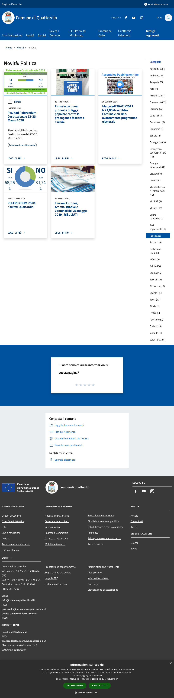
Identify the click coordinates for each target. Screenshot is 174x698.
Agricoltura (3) (157, 69)
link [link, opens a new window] (117, 679)
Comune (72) (156, 109)
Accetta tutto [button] (75, 685)
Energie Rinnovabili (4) (157, 165)
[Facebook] (124, 17)
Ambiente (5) (156, 75)
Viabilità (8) (156, 333)
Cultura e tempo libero (57, 521)
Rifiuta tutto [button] (99, 685)
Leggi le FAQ (51, 578)
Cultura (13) (156, 115)
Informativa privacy (98, 578)
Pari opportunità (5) (158, 227)
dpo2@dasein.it (18, 632)
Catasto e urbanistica (56, 538)
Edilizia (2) (155, 135)
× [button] (170, 663)
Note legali (93, 584)
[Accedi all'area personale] (156, 4)
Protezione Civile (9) (155, 251)
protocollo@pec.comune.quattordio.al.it (24, 609)
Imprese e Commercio (56, 533)
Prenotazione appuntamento (60, 567)
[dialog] (87, 679)
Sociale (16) (156, 293)
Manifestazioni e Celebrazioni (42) (157, 191)
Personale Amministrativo (16, 544)
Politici (5, 538)
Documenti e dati (11, 550)
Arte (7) (154, 89)
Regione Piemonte (12, 4)
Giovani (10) (156, 174)
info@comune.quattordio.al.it (18, 600)
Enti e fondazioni (11, 533)
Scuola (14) (155, 273)
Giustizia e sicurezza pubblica (103, 521)
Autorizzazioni (95, 544)
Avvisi (134, 527)
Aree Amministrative (13, 521)
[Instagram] (140, 17)
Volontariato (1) (158, 339)
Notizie (14, 101)
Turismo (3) (155, 326)
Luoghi (134, 543)
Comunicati (137, 521)
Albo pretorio (95, 572)
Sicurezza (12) (157, 286)
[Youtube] (132, 17)
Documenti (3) (157, 122)
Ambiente (93, 533)
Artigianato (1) (157, 95)
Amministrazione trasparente (103, 567)
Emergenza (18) (158, 142)
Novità (20, 47)
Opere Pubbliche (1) (156, 216)
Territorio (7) (156, 319)
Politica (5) (155, 236)
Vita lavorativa (53, 527)
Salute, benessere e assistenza (104, 538)
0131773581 (28, 584)
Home (9, 47)
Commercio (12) (158, 102)
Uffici (4, 527)
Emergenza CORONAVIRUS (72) (158, 152)
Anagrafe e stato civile (57, 516)
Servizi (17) (156, 279)
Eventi (134, 548)
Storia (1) (154, 306)
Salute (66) (155, 266)
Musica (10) (156, 208)
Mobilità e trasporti (55, 544)
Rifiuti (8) (155, 259)
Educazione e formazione (101, 515)
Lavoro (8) (155, 180)
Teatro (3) (155, 313)
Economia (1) (156, 129)
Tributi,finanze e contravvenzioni (105, 527)
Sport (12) (155, 299)
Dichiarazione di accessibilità (103, 590)
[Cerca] (168, 17)
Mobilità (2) (156, 201)
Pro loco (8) (155, 242)
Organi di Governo (11, 516)
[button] (87, 692)
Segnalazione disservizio (58, 572)
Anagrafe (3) (156, 82)
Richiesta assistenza (56, 584)
